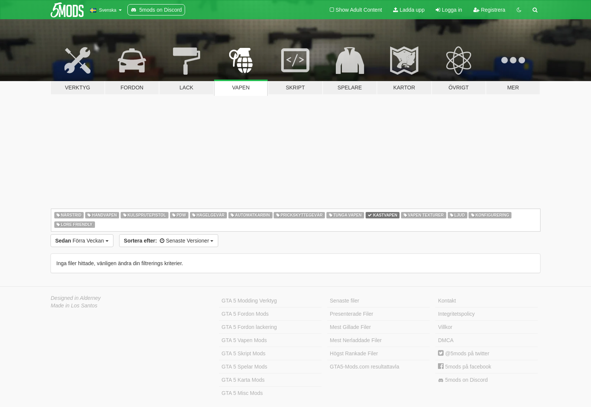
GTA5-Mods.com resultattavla (364, 367)
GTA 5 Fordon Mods (245, 314)
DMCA (445, 340)
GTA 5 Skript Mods (243, 353)
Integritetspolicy (456, 314)
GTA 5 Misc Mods (242, 393)
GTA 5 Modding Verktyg (249, 301)
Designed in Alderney (76, 298)
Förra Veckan (82, 241)
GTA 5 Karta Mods (243, 380)
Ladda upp (408, 10)
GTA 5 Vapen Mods (244, 340)
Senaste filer (344, 301)
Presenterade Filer (351, 314)
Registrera (489, 10)
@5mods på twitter (463, 353)
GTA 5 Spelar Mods (244, 367)
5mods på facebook (464, 366)
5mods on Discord (463, 380)
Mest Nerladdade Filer (356, 340)
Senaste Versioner (169, 241)
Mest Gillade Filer (350, 327)
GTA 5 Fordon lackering (249, 327)
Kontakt (447, 301)
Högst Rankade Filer (354, 353)
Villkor (445, 327)
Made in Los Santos (74, 306)
